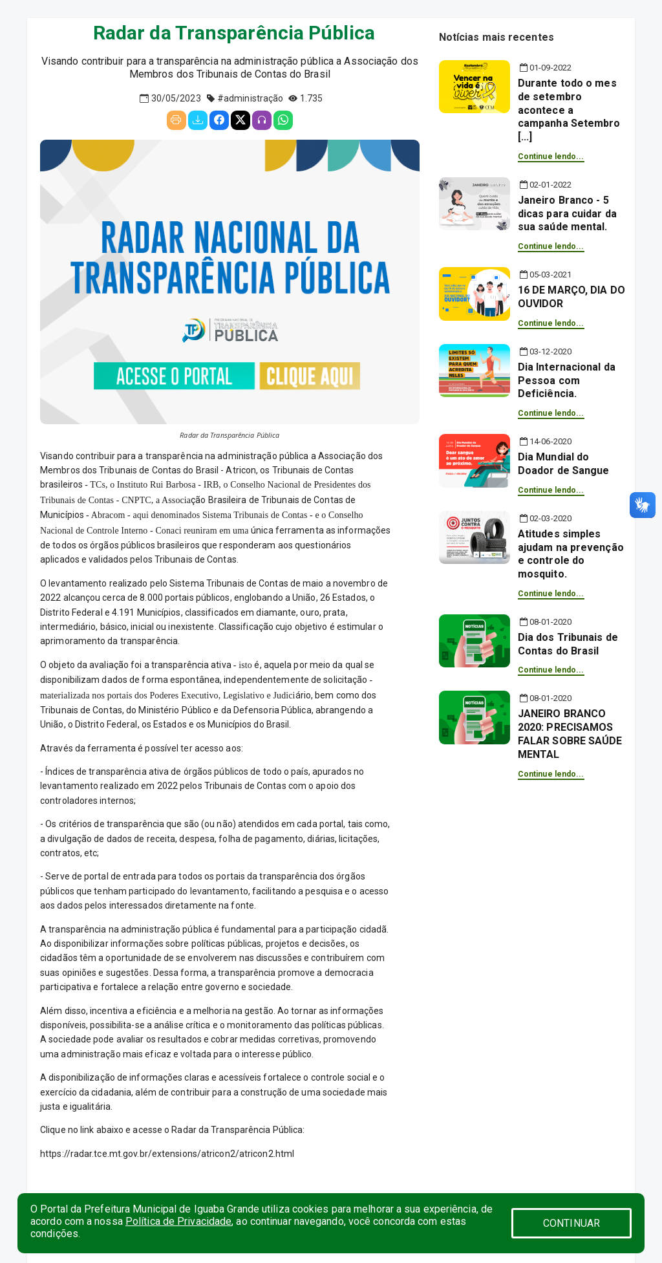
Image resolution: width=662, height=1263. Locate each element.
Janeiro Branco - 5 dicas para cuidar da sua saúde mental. (567, 213)
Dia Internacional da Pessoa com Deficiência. (566, 380)
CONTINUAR (571, 1223)
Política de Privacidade (178, 1221)
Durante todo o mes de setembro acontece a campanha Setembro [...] (569, 110)
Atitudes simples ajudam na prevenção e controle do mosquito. (571, 554)
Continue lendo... (551, 156)
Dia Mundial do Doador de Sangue (564, 464)
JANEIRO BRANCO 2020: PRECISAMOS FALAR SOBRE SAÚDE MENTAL (570, 733)
